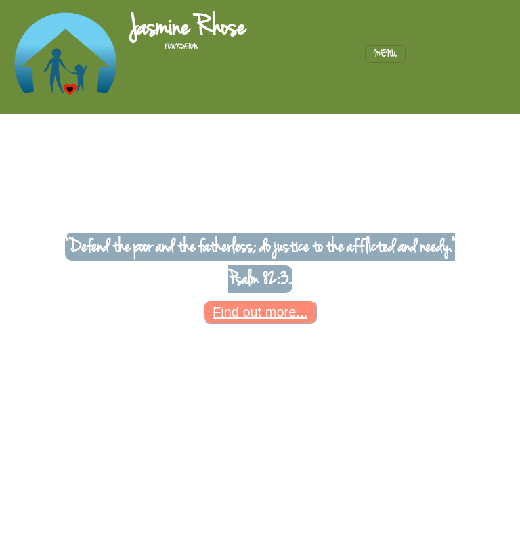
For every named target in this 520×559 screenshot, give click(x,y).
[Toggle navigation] (385, 54)
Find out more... (260, 312)
